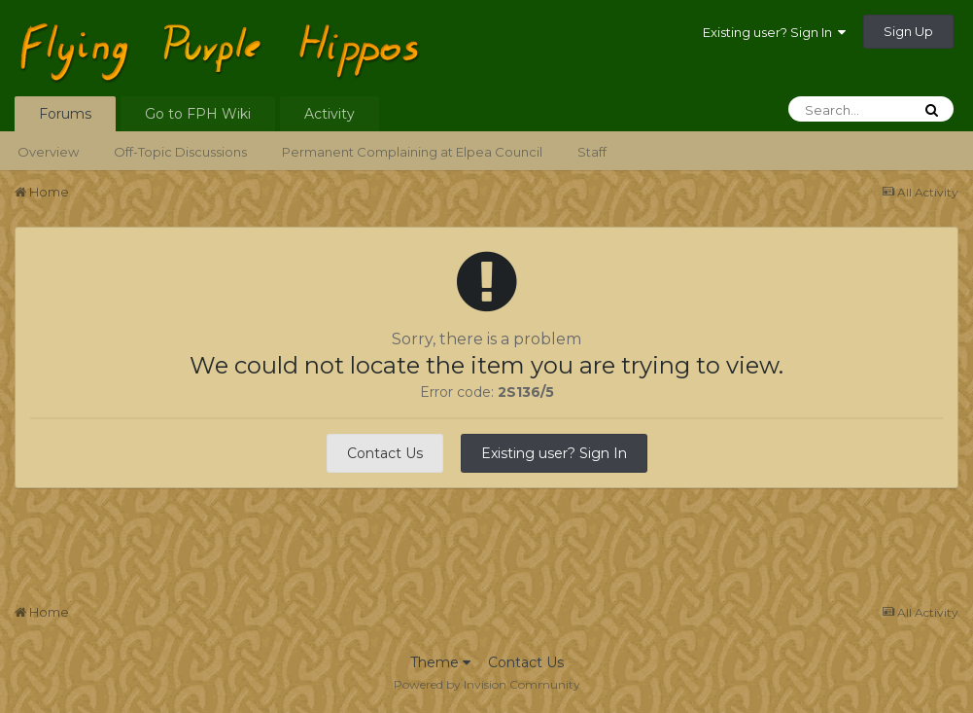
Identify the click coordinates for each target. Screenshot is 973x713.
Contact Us (385, 453)
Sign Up (908, 31)
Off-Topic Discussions (180, 152)
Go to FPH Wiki (198, 114)
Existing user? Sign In (774, 32)
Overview (48, 152)
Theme (440, 662)
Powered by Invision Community (487, 684)
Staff (592, 152)
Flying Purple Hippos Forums (295, 32)
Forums (65, 114)
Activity (329, 114)
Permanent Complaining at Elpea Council (412, 152)
